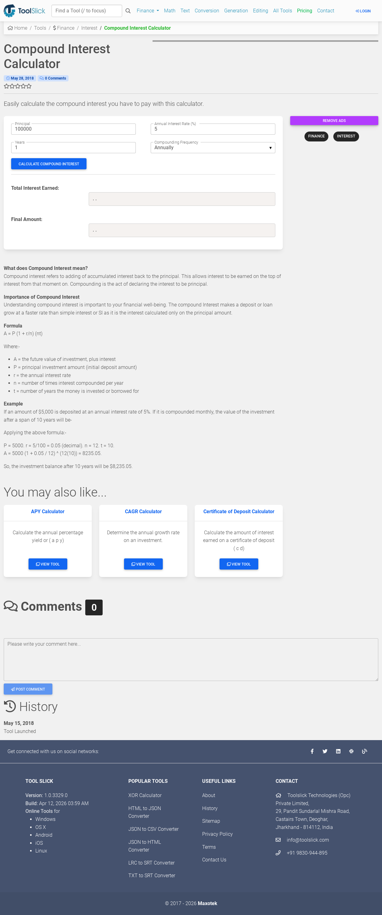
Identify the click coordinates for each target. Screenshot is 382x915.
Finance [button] (146, 11)
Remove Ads (334, 121)
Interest (89, 28)
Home (17, 28)
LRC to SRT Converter (151, 863)
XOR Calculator (145, 795)
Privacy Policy (217, 834)
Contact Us (214, 860)
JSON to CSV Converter (153, 829)
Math (169, 11)
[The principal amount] (73, 129)
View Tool (48, 564)
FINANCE (316, 136)
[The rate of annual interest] (213, 129)
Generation (236, 11)
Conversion (207, 11)
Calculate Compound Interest (49, 164)
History (210, 808)
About (208, 795)
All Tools (282, 11)
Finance (63, 28)
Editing (260, 11)
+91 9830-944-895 (301, 853)
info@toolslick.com (302, 840)
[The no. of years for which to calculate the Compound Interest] (73, 147)
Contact (325, 11)
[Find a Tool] (86, 11)
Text (185, 11)
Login (363, 11)
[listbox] (213, 147)
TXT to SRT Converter (151, 875)
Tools (40, 28)
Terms (209, 847)
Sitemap (211, 821)
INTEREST (346, 136)
